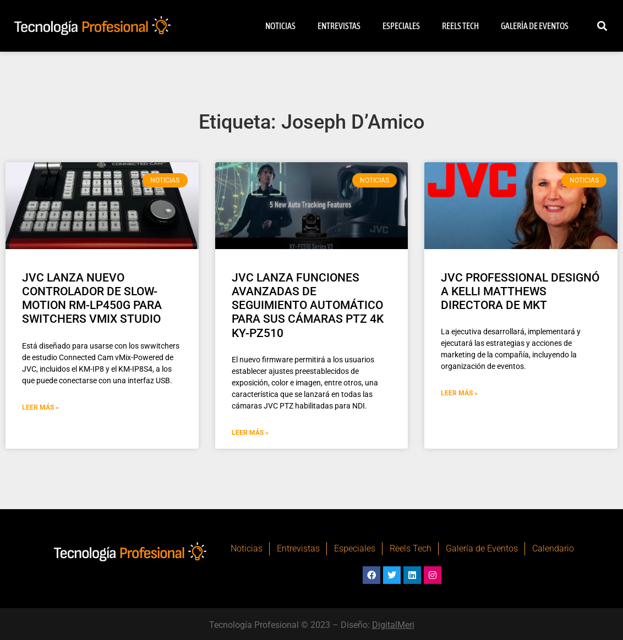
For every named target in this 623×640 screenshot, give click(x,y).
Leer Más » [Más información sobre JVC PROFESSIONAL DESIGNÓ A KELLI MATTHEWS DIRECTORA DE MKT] (459, 393)
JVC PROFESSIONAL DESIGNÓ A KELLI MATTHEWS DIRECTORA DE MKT (520, 291)
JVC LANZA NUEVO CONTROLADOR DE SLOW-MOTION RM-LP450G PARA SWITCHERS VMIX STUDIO (92, 298)
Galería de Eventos (535, 26)
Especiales (401, 26)
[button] (602, 26)
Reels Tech (460, 26)
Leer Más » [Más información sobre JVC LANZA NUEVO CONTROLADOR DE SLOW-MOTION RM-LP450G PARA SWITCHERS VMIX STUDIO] (40, 407)
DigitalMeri (393, 625)
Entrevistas (339, 26)
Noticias (280, 26)
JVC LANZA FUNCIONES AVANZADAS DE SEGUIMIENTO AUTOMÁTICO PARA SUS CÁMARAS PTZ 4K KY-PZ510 (308, 305)
